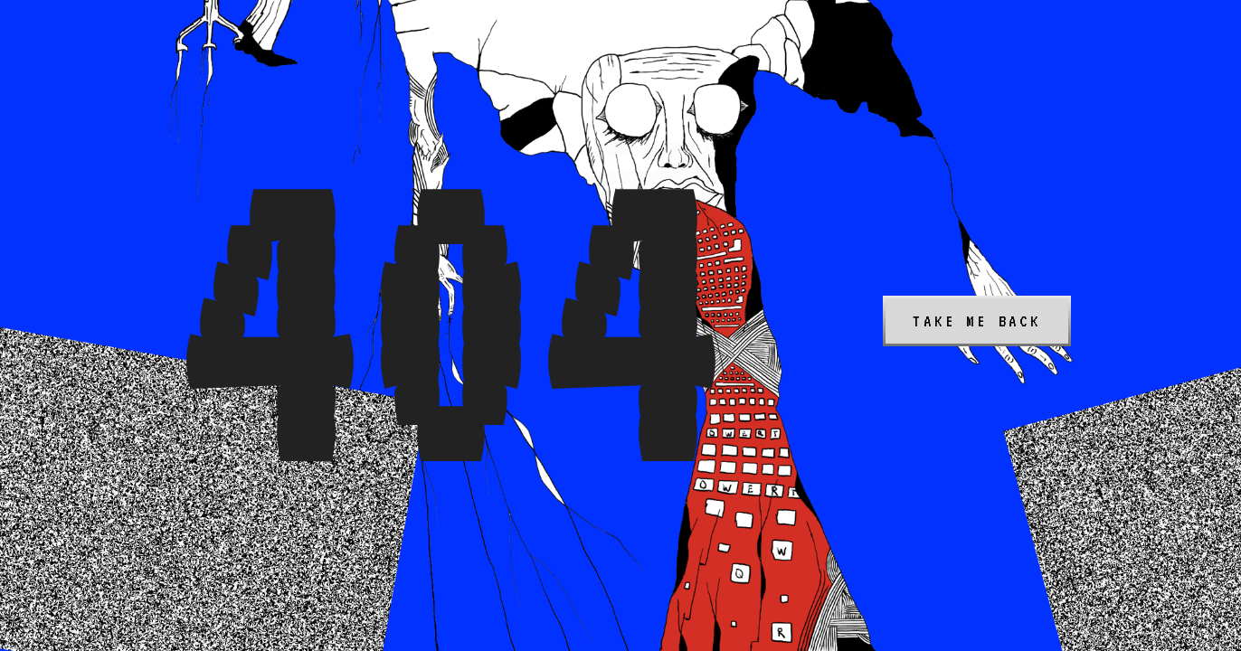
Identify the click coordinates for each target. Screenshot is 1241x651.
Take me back (977, 321)
